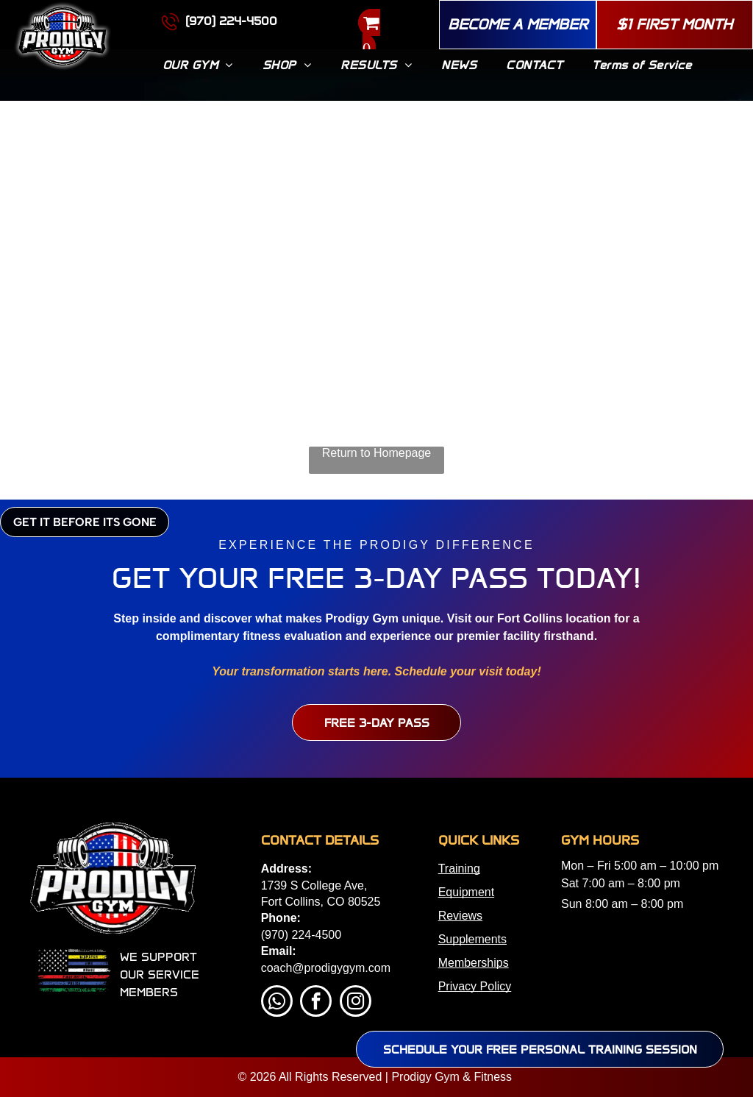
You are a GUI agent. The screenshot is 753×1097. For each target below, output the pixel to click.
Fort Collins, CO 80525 (321, 901)
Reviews (460, 915)
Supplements (472, 939)
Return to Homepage (377, 453)
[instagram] (355, 1002)
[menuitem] (198, 65)
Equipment (466, 892)
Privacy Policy (475, 986)
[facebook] (316, 1002)
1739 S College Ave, (314, 885)
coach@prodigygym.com (325, 968)
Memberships (473, 962)
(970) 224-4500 (301, 935)
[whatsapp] (277, 1002)
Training (459, 868)
